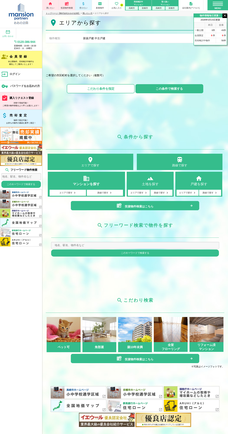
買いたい (50, 5)
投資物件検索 (67, 5)
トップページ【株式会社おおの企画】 (63, 13)
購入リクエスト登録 (21, 89)
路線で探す (179, 162)
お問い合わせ (6, 34)
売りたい (83, 5)
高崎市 (132, 8)
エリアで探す (90, 162)
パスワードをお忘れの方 (20, 74)
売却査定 (21, 107)
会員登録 (21, 48)
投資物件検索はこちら (135, 208)
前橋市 (145, 8)
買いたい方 (87, 13)
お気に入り (116, 5)
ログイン (10, 62)
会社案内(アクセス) (191, 5)
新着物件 (100, 5)
